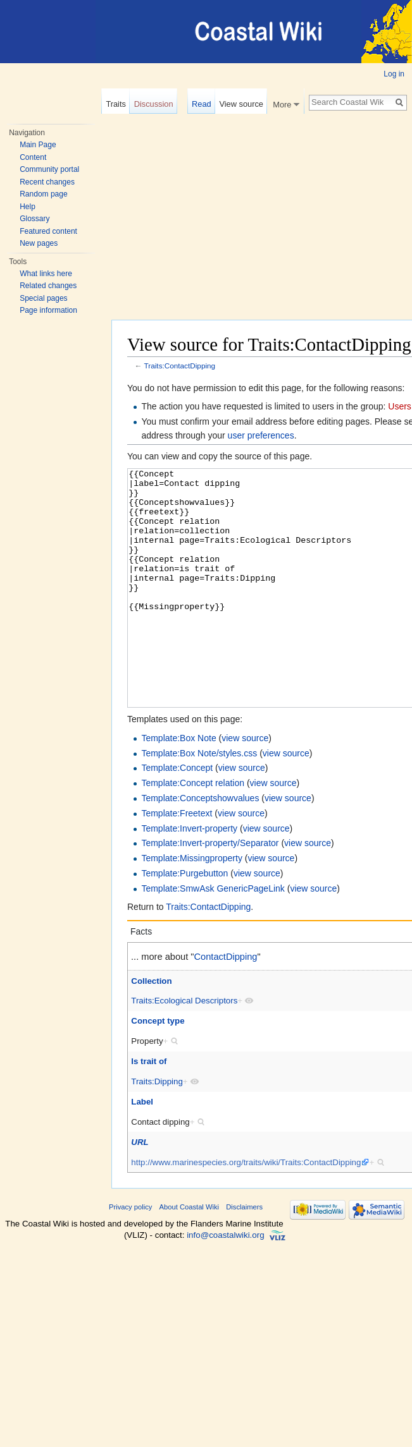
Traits (116, 104)
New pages (39, 243)
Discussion (153, 104)
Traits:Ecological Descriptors (184, 1048)
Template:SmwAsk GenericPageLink (212, 936)
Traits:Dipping (157, 1129)
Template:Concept (177, 815)
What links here (46, 273)
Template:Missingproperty (191, 905)
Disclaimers (244, 1254)
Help (27, 206)
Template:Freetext (176, 861)
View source (241, 104)
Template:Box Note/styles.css (199, 801)
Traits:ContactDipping (180, 365)
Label (142, 1149)
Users (399, 406)
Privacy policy (130, 1254)
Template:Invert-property (189, 876)
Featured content (48, 231)
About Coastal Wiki (189, 1254)
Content (33, 157)
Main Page (38, 144)
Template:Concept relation (192, 830)
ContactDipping (226, 1004)
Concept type (157, 1068)
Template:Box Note (178, 785)
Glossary (34, 218)
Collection (151, 1028)
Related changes (48, 285)
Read (201, 104)
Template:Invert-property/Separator (209, 890)
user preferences (261, 435)
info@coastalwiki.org (225, 1282)
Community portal (49, 169)
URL (139, 1189)
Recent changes (47, 182)
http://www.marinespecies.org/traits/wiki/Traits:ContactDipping (246, 1209)
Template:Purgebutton (184, 921)
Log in (394, 74)
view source (245, 785)
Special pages (43, 298)
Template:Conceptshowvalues (200, 845)
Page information (48, 310)
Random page (43, 194)
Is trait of (148, 1108)
